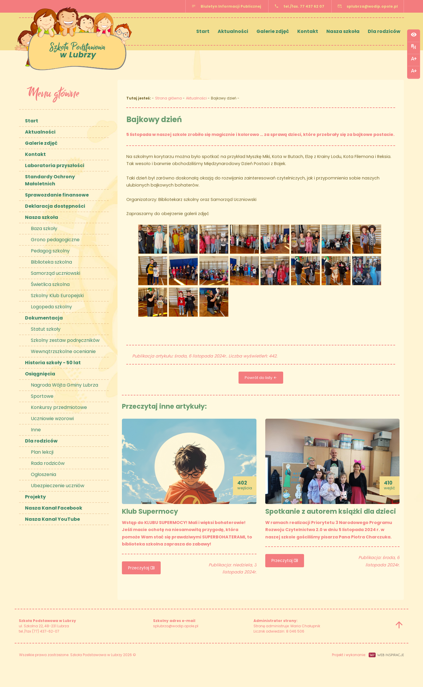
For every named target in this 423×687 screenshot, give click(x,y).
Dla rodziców (384, 31)
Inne (36, 429)
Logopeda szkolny (51, 306)
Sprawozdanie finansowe (57, 195)
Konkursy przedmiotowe (59, 407)
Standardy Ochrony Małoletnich (50, 180)
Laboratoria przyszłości (54, 165)
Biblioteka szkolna (51, 262)
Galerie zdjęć (272, 31)
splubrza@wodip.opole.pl (372, 6)
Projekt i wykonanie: (368, 655)
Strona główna (168, 98)
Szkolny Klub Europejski (57, 295)
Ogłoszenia (43, 474)
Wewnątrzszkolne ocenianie (63, 351)
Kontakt (307, 31)
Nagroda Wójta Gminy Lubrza (64, 385)
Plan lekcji (42, 452)
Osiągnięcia (40, 373)
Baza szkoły (44, 228)
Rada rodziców (48, 463)
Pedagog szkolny (50, 250)
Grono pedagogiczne (55, 239)
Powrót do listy (261, 377)
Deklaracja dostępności (55, 206)
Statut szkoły (46, 329)
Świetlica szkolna (50, 284)
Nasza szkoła (343, 31)
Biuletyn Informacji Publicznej (231, 6)
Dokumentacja (44, 318)
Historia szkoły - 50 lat (53, 362)
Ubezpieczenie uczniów (57, 485)
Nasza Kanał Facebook (53, 508)
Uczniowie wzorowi (52, 418)
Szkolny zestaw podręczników (65, 340)
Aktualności (233, 31)
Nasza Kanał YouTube (52, 519)
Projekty (35, 496)
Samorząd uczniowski (55, 273)
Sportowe (42, 396)
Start (202, 31)
